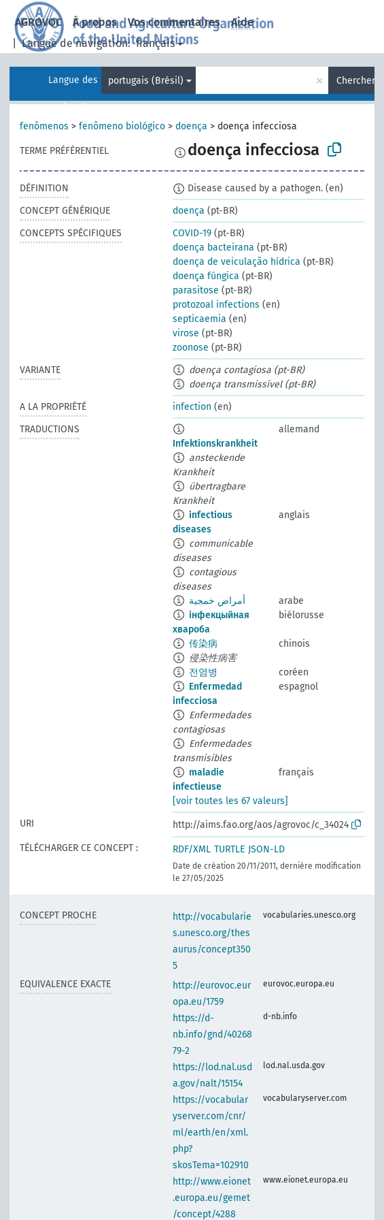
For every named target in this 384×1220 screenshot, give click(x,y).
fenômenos (44, 126)
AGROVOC (38, 22)
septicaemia (199, 319)
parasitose (196, 290)
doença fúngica (206, 276)
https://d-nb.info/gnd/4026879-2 (212, 1034)
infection (192, 407)
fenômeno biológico (122, 126)
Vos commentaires (174, 22)
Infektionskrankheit (215, 443)
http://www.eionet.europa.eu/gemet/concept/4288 (212, 1198)
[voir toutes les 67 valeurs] (230, 801)
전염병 (203, 672)
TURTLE (229, 849)
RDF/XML (192, 849)
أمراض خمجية (217, 601)
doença (191, 126)
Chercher (355, 80)
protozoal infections (216, 304)
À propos (95, 22)
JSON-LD (266, 849)
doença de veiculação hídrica (236, 262)
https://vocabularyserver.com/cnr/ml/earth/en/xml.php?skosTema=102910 (211, 1132)
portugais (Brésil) (146, 80)
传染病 (203, 643)
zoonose (191, 347)
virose (186, 333)
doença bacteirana (213, 247)
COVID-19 (192, 233)
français (155, 43)
